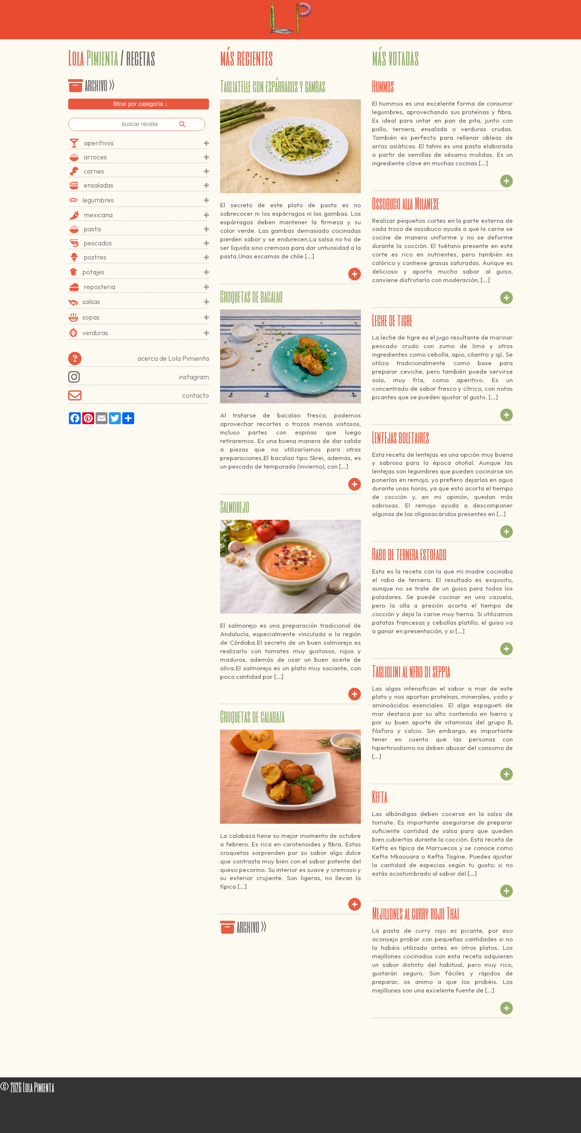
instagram (138, 377)
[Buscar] (182, 124)
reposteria (146, 287)
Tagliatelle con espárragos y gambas (272, 85)
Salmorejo (234, 506)
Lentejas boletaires (400, 436)
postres (146, 257)
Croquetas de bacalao (251, 295)
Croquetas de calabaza (252, 716)
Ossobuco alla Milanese (405, 202)
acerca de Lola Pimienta (138, 358)
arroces (146, 157)
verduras (145, 333)
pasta (146, 229)
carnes (146, 171)
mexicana (146, 215)
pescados (146, 243)
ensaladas (146, 185)
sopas (145, 317)
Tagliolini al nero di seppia (411, 670)
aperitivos (146, 143)
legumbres (145, 200)
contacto (138, 395)
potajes (145, 272)
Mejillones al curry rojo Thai (415, 912)
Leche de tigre (392, 319)
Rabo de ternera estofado (409, 553)
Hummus (383, 85)
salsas (145, 302)
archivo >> (91, 84)
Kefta (379, 796)
